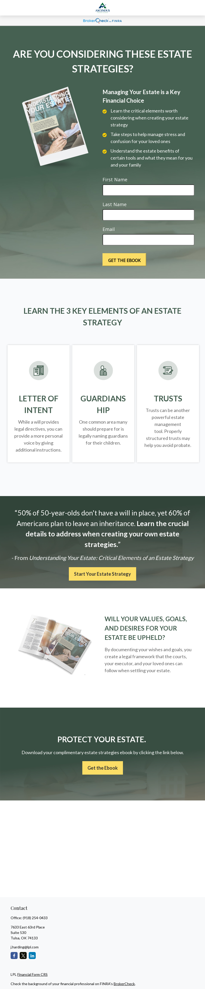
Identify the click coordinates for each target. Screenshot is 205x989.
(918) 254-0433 (35, 918)
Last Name (114, 204)
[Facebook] (14, 955)
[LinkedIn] (32, 955)
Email (108, 229)
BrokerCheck (124, 983)
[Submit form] (124, 259)
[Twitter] (23, 955)
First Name (114, 179)
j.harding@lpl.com (25, 947)
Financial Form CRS (32, 974)
